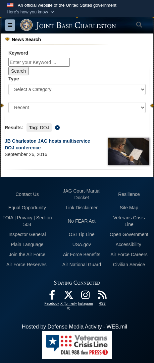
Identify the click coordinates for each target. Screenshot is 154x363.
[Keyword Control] (39, 62)
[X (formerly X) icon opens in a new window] (68, 296)
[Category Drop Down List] (77, 89)
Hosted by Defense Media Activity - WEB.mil (74, 327)
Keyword (18, 53)
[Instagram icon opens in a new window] (85, 296)
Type (13, 78)
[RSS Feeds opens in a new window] (102, 296)
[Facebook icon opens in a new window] (52, 296)
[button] (31, 12)
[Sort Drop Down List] (77, 107)
